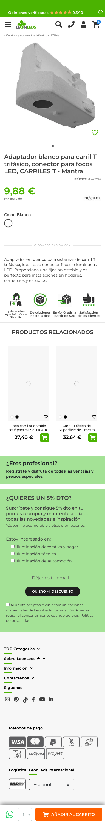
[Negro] (17, 417)
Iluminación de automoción (44, 561)
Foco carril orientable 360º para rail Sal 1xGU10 (28, 428)
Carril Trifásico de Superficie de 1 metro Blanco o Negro (77, 430)
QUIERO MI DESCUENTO (52, 591)
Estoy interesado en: (28, 539)
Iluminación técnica (36, 553)
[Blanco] (12, 417)
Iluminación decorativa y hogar (47, 546)
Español (52, 784)
